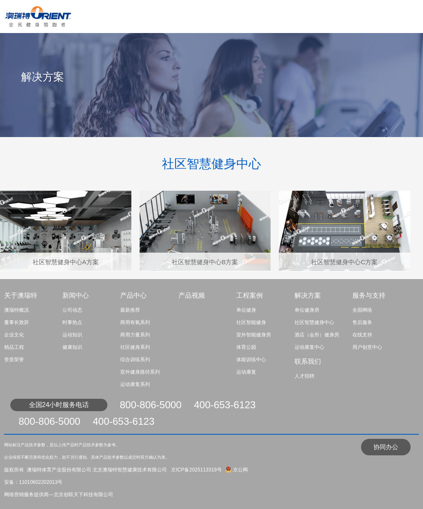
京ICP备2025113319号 (195, 470)
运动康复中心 (309, 347)
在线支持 (362, 335)
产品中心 (133, 295)
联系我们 (308, 361)
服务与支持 (368, 295)
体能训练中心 (251, 359)
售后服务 (362, 322)
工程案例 (249, 295)
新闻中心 (75, 295)
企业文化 (14, 335)
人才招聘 (304, 376)
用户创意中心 (367, 347)
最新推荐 (130, 310)
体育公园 (246, 347)
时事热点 (72, 322)
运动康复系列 (135, 384)
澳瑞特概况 (16, 310)
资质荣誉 (14, 359)
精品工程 (14, 347)
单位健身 (246, 310)
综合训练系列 (135, 359)
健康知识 (72, 347)
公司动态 (72, 310)
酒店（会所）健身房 (317, 335)
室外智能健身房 (253, 335)
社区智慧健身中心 (314, 322)
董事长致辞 (16, 322)
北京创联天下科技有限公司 (83, 494)
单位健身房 (307, 310)
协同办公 (385, 446)
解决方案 (308, 295)
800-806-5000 (150, 404)
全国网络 (362, 310)
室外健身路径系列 (140, 372)
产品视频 (191, 295)
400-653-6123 (224, 404)
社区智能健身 (251, 322)
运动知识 (72, 335)
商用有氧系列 (135, 322)
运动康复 (246, 372)
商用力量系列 (135, 335)
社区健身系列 (135, 347)
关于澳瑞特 (20, 295)
